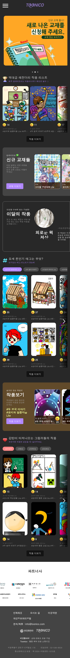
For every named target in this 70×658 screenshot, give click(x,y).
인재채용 (17, 612)
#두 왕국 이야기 (31, 269)
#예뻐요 (20, 449)
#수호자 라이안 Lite (49, 269)
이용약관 (52, 612)
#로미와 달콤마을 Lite (12, 269)
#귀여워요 (32, 449)
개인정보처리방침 (22, 618)
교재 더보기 (15, 186)
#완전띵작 (8, 449)
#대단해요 (45, 449)
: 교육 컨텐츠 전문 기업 (35, 638)
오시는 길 (35, 612)
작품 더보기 (15, 421)
